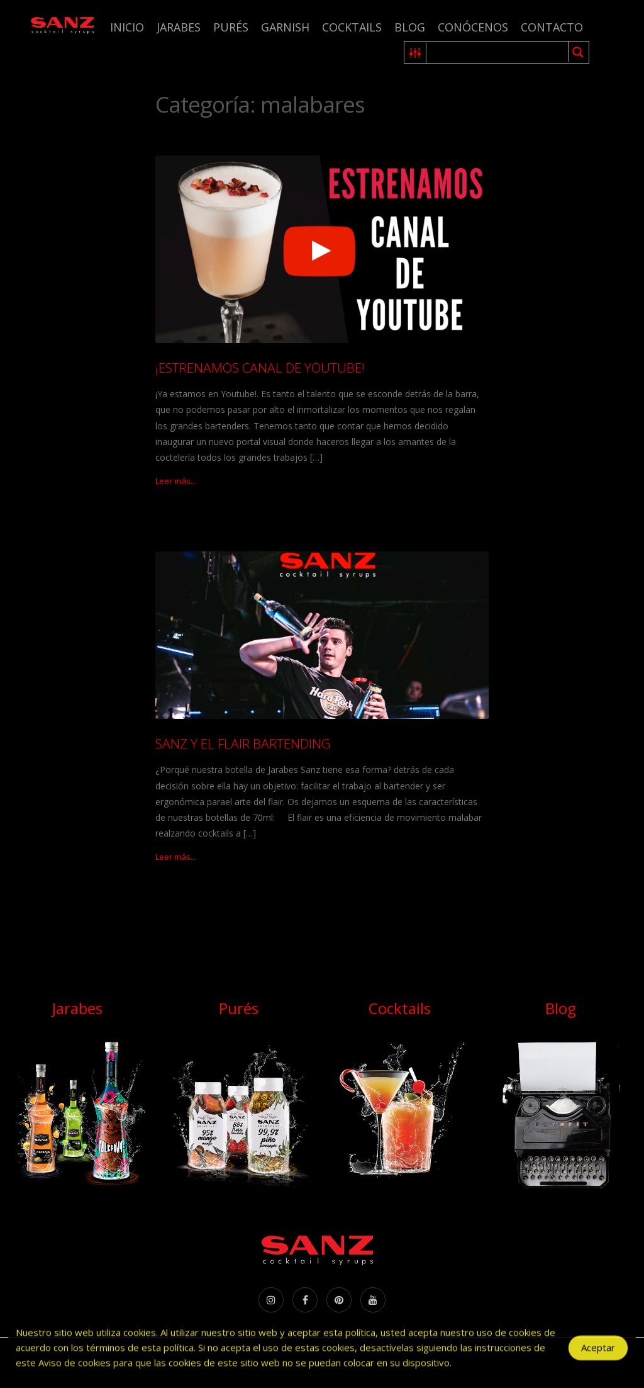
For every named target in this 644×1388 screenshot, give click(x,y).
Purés (230, 27)
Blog (409, 27)
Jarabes (179, 27)
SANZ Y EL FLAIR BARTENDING (243, 743)
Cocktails (352, 27)
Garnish (285, 27)
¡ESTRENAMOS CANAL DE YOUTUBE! (260, 367)
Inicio (127, 27)
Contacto (552, 27)
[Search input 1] (497, 52)
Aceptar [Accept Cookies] (598, 1351)
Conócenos (473, 27)
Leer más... (175, 481)
